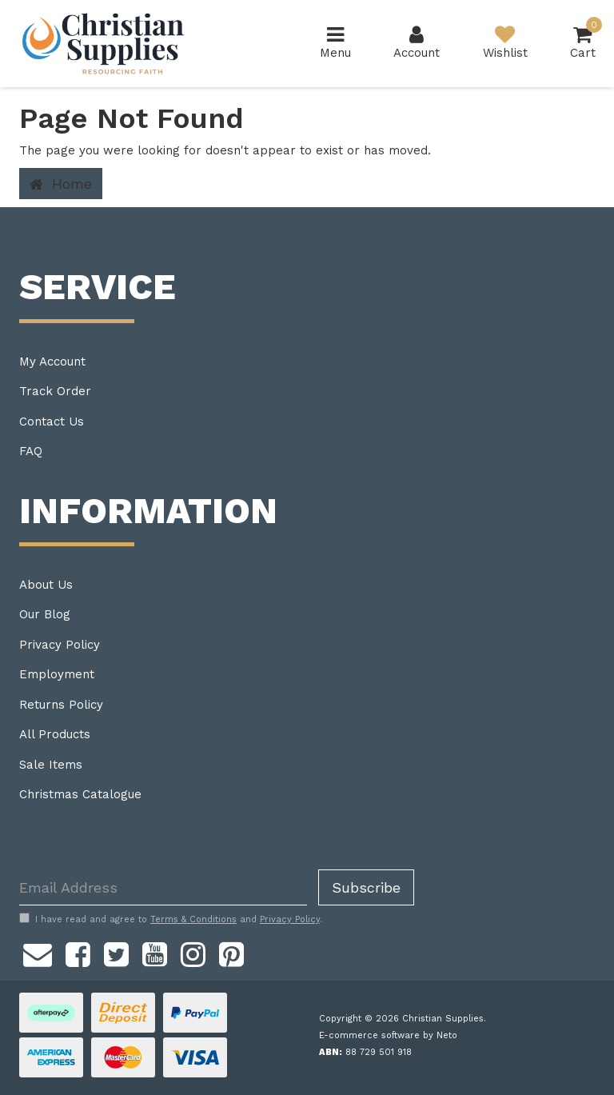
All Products (54, 734)
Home (61, 184)
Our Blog (44, 614)
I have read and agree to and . (170, 919)
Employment (56, 674)
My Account (52, 361)
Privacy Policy (59, 644)
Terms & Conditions (193, 919)
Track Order (55, 391)
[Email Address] (163, 887)
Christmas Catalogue (80, 794)
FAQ (30, 451)
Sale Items (50, 764)
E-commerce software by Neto (388, 1035)
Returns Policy (61, 704)
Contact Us (51, 421)
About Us (46, 584)
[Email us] (37, 952)
